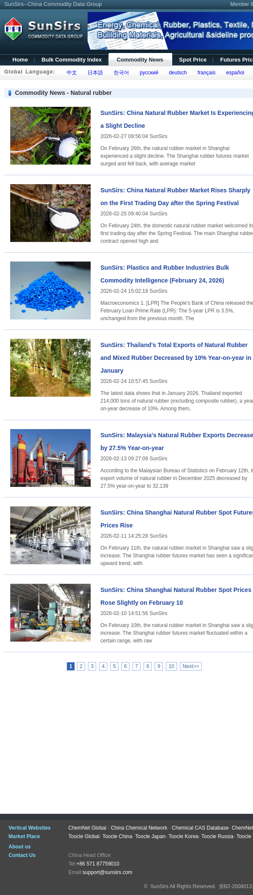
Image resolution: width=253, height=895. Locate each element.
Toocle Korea (183, 836)
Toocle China (117, 836)
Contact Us (22, 855)
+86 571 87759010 (97, 864)
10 (171, 666)
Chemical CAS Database (200, 828)
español (234, 73)
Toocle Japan (150, 836)
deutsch (176, 73)
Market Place (24, 836)
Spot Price (192, 59)
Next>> (190, 666)
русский (147, 73)
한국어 (120, 73)
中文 (70, 73)
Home (20, 59)
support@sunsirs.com (107, 872)
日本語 (94, 73)
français (205, 73)
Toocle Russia (217, 836)
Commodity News (140, 59)
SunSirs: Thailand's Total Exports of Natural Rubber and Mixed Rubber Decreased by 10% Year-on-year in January (175, 358)
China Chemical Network (139, 828)
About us (20, 847)
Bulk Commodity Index (71, 59)
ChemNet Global (87, 828)
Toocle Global (84, 836)
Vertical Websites (30, 828)
